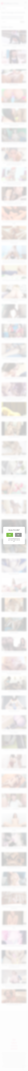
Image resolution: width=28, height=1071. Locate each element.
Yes (10, 535)
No (18, 535)
